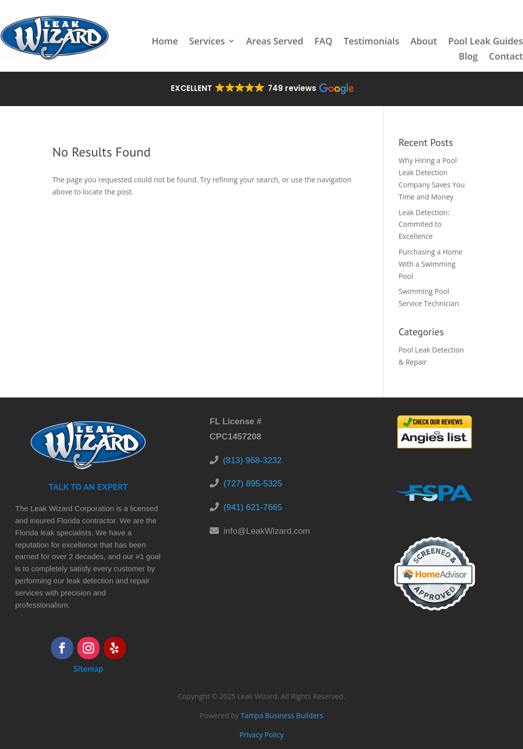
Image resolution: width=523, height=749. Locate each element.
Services (207, 42)
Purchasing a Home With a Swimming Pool (431, 264)
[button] (261, 89)
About (423, 42)
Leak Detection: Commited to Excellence (424, 224)
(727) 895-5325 (252, 483)
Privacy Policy (261, 734)
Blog (468, 57)
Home (165, 42)
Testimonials (371, 42)
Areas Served (274, 42)
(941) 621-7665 (252, 507)
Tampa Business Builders (282, 715)
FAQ (323, 42)
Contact (506, 57)
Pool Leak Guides (485, 42)
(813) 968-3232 (252, 460)
